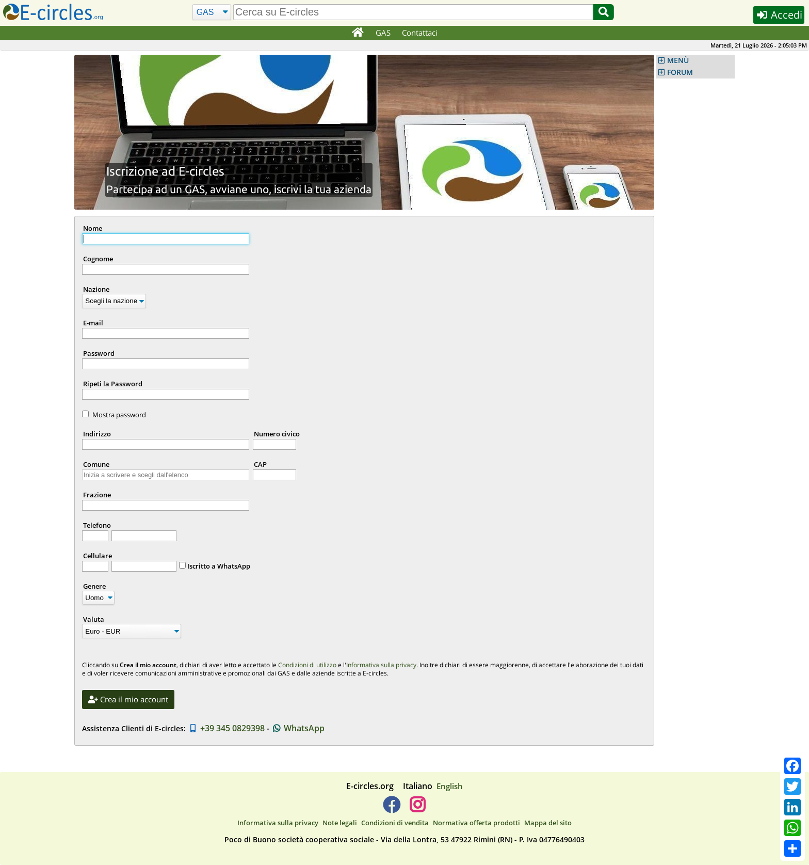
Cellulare (97, 555)
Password (99, 353)
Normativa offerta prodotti (476, 822)
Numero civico (277, 433)
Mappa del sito (548, 822)
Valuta (93, 619)
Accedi (778, 15)
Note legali (339, 822)
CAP (260, 464)
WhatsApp (298, 728)
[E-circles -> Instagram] (417, 808)
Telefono (97, 525)
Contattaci (420, 32)
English (449, 786)
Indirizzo (97, 433)
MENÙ (678, 60)
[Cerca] (211, 12)
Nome (92, 228)
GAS (383, 32)
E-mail (93, 322)
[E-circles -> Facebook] (391, 808)
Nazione (96, 289)
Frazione (97, 494)
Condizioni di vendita (395, 822)
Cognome (98, 258)
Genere (94, 586)
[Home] (357, 33)
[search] (413, 12)
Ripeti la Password (112, 383)
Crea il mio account (128, 699)
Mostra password (119, 414)
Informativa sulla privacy (381, 664)
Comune (96, 464)
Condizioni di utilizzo (307, 664)
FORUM (680, 72)
